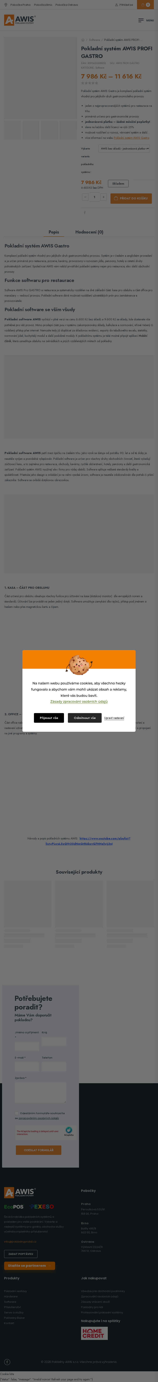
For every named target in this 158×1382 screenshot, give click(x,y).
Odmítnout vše (85, 718)
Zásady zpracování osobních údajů (79, 702)
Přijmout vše (49, 718)
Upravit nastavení (114, 718)
